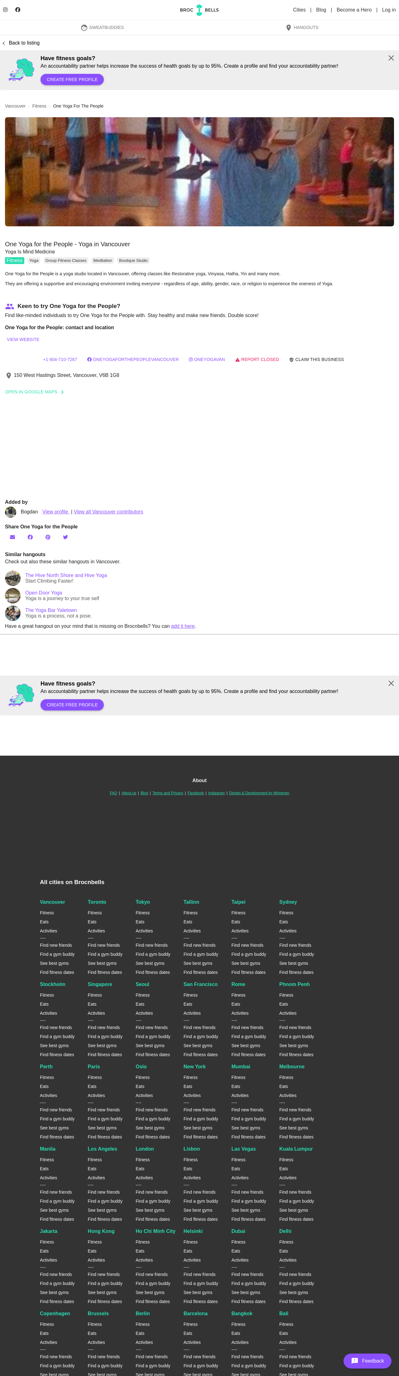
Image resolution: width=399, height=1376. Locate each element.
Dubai (238, 1231)
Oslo (141, 1066)
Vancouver (52, 902)
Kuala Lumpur (296, 1149)
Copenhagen (55, 1313)
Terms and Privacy (167, 793)
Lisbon (192, 1149)
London (145, 1149)
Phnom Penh (294, 984)
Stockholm (52, 984)
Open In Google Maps (36, 391)
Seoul (142, 984)
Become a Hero (355, 9)
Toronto (97, 902)
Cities (300, 9)
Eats (44, 921)
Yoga (33, 260)
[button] (199, 171)
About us (129, 793)
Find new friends (56, 945)
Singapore (100, 984)
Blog (322, 9)
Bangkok (241, 1313)
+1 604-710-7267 (60, 359)
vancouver (15, 105)
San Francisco (201, 984)
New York (195, 1066)
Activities (48, 930)
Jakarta (48, 1231)
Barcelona (196, 1313)
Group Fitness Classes (66, 260)
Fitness (15, 260)
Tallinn (191, 902)
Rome (238, 984)
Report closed (257, 359)
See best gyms (54, 963)
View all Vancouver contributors (108, 511)
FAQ (113, 793)
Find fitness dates (57, 972)
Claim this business (316, 359)
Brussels (98, 1313)
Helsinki (193, 1231)
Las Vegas (243, 1149)
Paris (94, 1066)
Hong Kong (101, 1231)
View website (23, 339)
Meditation (103, 260)
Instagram (216, 793)
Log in (389, 9)
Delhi (285, 1231)
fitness (39, 105)
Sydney (288, 902)
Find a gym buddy (57, 954)
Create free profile (72, 79)
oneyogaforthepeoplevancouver (133, 359)
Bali (283, 1313)
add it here (183, 626)
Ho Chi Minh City (155, 1231)
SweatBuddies (102, 27)
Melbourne (292, 1066)
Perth (46, 1066)
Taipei (238, 902)
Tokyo (143, 902)
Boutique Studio (133, 260)
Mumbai (240, 1066)
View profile (56, 511)
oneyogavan (207, 359)
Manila (47, 1149)
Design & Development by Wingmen (259, 793)
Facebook (195, 793)
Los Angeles (103, 1149)
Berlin (143, 1313)
